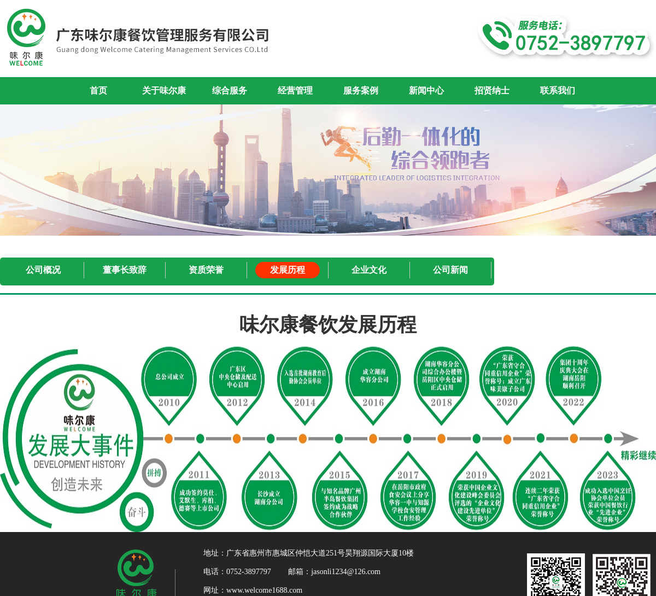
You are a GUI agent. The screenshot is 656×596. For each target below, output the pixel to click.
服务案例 (360, 90)
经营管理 (295, 90)
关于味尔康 (164, 90)
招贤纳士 (492, 90)
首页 (98, 90)
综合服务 (229, 90)
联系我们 (557, 90)
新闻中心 (426, 90)
